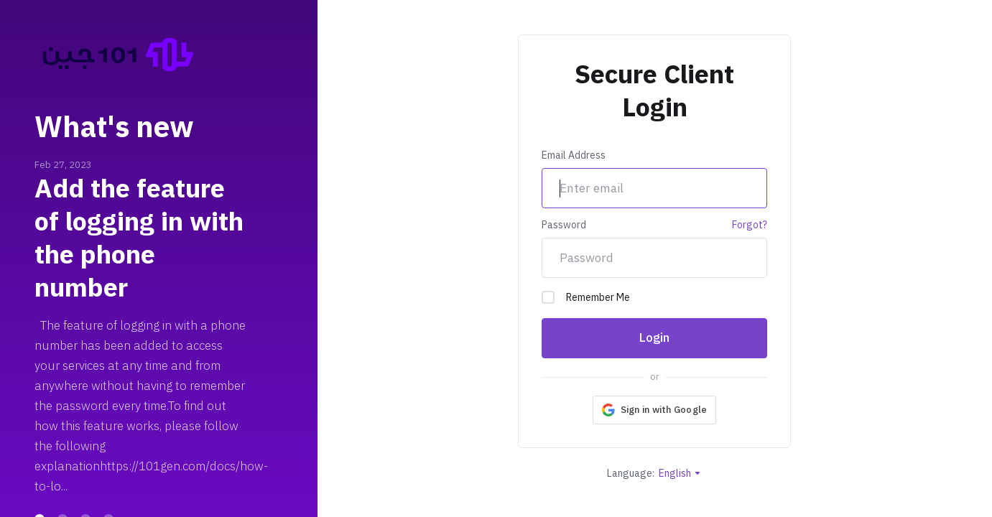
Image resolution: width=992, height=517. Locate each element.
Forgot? (749, 225)
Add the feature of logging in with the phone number (139, 238)
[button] (655, 410)
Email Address (574, 155)
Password (564, 225)
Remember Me (586, 297)
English (680, 473)
